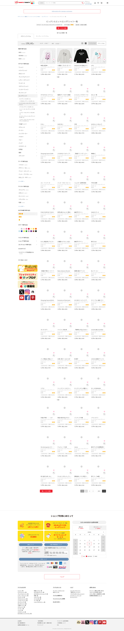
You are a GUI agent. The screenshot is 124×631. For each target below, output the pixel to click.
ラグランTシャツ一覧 (23, 599)
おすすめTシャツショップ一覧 (41, 594)
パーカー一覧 (21, 608)
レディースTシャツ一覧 (23, 595)
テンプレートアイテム (42, 36)
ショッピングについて (75, 590)
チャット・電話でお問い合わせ (97, 590)
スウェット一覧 (21, 607)
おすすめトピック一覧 (39, 592)
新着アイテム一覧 (38, 590)
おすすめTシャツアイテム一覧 (25, 613)
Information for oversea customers (62, 11)
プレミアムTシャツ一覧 (23, 594)
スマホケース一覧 (22, 612)
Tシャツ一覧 (20, 590)
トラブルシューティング (75, 595)
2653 (99, 491)
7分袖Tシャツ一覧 (22, 605)
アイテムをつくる (57, 587)
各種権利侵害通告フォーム (96, 595)
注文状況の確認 (88, 4)
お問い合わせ (93, 587)
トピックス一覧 (37, 597)
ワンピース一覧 (21, 597)
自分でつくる (56, 592)
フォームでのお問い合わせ (96, 592)
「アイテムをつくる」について (77, 594)
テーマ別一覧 (37, 600)
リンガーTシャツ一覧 (23, 600)
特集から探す (24, 260)
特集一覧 (36, 595)
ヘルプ (62, 577)
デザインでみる (101, 43)
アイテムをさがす (22, 587)
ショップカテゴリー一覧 (39, 602)
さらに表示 (20, 181)
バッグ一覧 (20, 610)
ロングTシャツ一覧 (22, 603)
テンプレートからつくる (58, 590)
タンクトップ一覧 (22, 602)
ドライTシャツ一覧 (22, 592)
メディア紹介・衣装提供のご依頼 (97, 594)
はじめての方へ (56, 602)
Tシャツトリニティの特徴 (59, 598)
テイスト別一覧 (37, 599)
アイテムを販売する (57, 595)
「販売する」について (75, 592)
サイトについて (73, 597)
